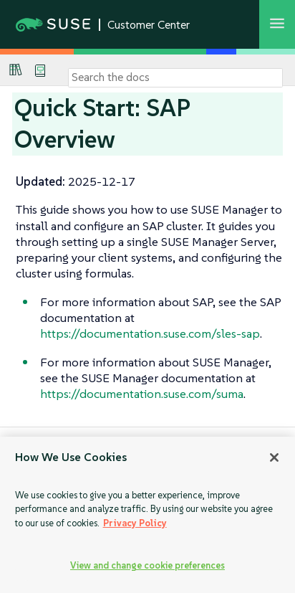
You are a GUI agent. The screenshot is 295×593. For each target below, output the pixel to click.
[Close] (274, 457)
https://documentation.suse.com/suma (141, 394)
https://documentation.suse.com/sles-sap (150, 333)
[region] (147, 515)
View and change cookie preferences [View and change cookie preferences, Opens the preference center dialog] (147, 565)
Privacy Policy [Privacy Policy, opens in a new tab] (135, 523)
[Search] (175, 77)
